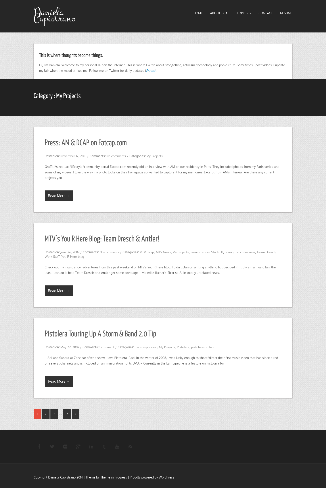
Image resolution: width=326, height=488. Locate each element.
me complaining (146, 347)
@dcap (150, 70)
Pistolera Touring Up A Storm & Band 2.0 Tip (100, 334)
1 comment (106, 347)
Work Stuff (52, 256)
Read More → (59, 196)
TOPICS (244, 13)
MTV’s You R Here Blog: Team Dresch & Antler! (102, 239)
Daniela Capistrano (54, 15)
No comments (116, 156)
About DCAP (219, 13)
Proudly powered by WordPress (152, 477)
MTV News (163, 252)
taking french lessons (240, 252)
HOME (198, 13)
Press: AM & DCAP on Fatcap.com (86, 143)
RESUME (286, 13)
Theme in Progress (113, 477)
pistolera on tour (203, 347)
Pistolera (183, 347)
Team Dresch (266, 252)
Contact (266, 13)
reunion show (200, 252)
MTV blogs (147, 252)
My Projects (154, 156)
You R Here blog (72, 256)
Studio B (217, 252)
